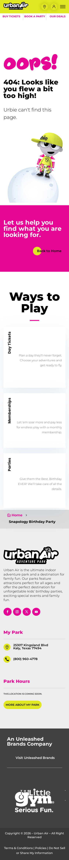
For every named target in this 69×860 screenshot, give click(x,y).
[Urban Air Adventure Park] (15, 8)
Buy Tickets (11, 16)
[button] (44, 6)
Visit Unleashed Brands (35, 758)
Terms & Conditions (18, 848)
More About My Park (22, 704)
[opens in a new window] (7, 612)
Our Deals (58, 16)
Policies (40, 848)
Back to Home (49, 251)
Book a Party (34, 16)
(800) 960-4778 (25, 659)
